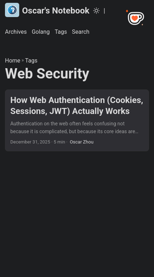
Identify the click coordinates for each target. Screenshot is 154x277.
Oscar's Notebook (47, 10)
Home (12, 60)
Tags (31, 60)
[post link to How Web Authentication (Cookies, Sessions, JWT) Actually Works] (77, 120)
